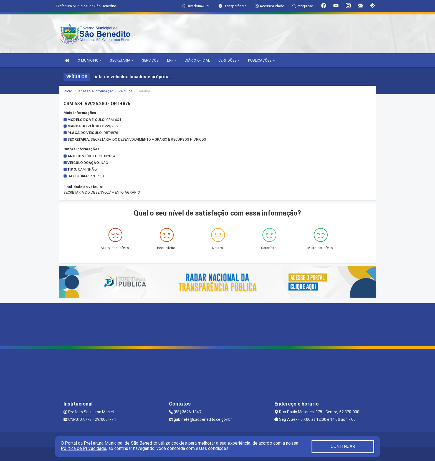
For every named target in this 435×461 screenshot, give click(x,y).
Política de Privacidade (83, 448)
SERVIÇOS (150, 60)
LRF (171, 60)
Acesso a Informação (95, 91)
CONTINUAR (343, 446)
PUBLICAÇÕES (261, 60)
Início (68, 91)
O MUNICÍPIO (90, 60)
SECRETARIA (121, 60)
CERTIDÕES (229, 60)
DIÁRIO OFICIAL (197, 60)
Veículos (125, 91)
